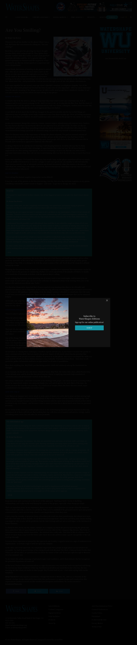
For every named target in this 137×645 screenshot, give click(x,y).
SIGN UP (89, 328)
